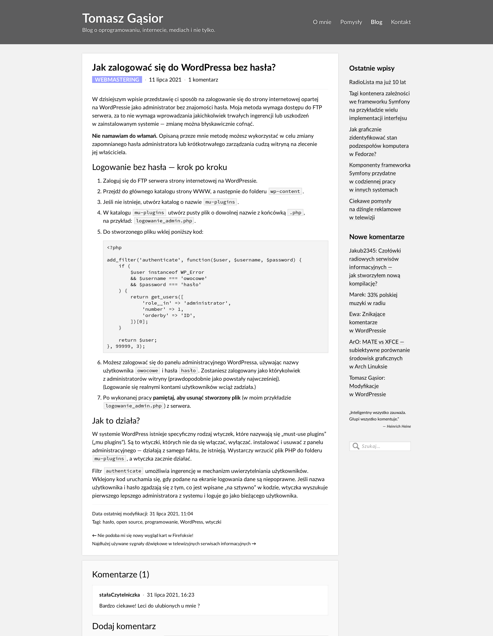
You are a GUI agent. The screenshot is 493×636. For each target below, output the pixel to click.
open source (129, 522)
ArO (354, 341)
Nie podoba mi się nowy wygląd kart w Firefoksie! (145, 535)
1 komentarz (203, 79)
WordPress (191, 522)
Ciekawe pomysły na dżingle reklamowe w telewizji (375, 208)
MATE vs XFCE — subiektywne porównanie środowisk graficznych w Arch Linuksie (379, 353)
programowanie (161, 522)
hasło (108, 522)
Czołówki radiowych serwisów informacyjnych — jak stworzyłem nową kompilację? (375, 266)
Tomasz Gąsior (122, 17)
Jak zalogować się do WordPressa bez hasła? (184, 67)
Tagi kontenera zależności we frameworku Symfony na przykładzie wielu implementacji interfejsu (379, 105)
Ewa (354, 313)
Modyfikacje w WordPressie (367, 389)
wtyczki (213, 522)
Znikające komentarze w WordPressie (367, 321)
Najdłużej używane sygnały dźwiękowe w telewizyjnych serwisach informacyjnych (171, 543)
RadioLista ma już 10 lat (377, 81)
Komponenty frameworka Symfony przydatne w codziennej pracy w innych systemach (379, 177)
